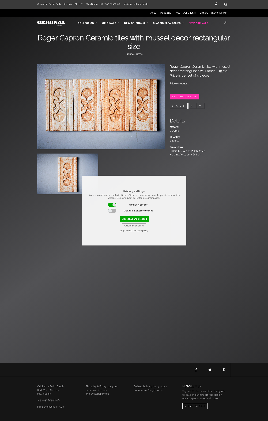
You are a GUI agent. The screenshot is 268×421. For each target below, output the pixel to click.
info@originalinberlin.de (135, 4)
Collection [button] (87, 23)
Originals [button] (110, 23)
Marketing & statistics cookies (130, 211)
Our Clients (189, 12)
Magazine (165, 12)
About (153, 12)
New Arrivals (198, 23)
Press (177, 12)
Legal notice (126, 230)
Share (178, 106)
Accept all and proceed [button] (134, 219)
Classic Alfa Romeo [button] (168, 23)
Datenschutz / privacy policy (150, 386)
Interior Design (219, 12)
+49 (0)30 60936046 (48, 400)
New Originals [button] (136, 23)
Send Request (184, 96)
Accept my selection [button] (134, 225)
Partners (203, 12)
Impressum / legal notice (148, 390)
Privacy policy (141, 230)
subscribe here (195, 406)
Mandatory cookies (128, 205)
